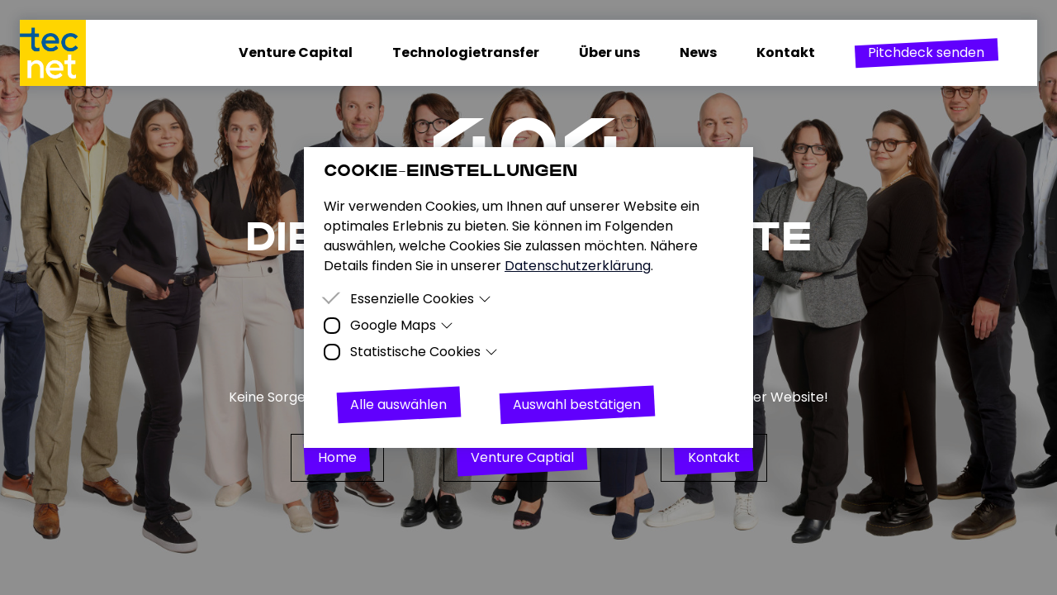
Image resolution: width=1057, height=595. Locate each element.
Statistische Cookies (424, 351)
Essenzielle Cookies (420, 298)
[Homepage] (63, 53)
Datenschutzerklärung (578, 265)
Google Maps (401, 325)
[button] (926, 52)
